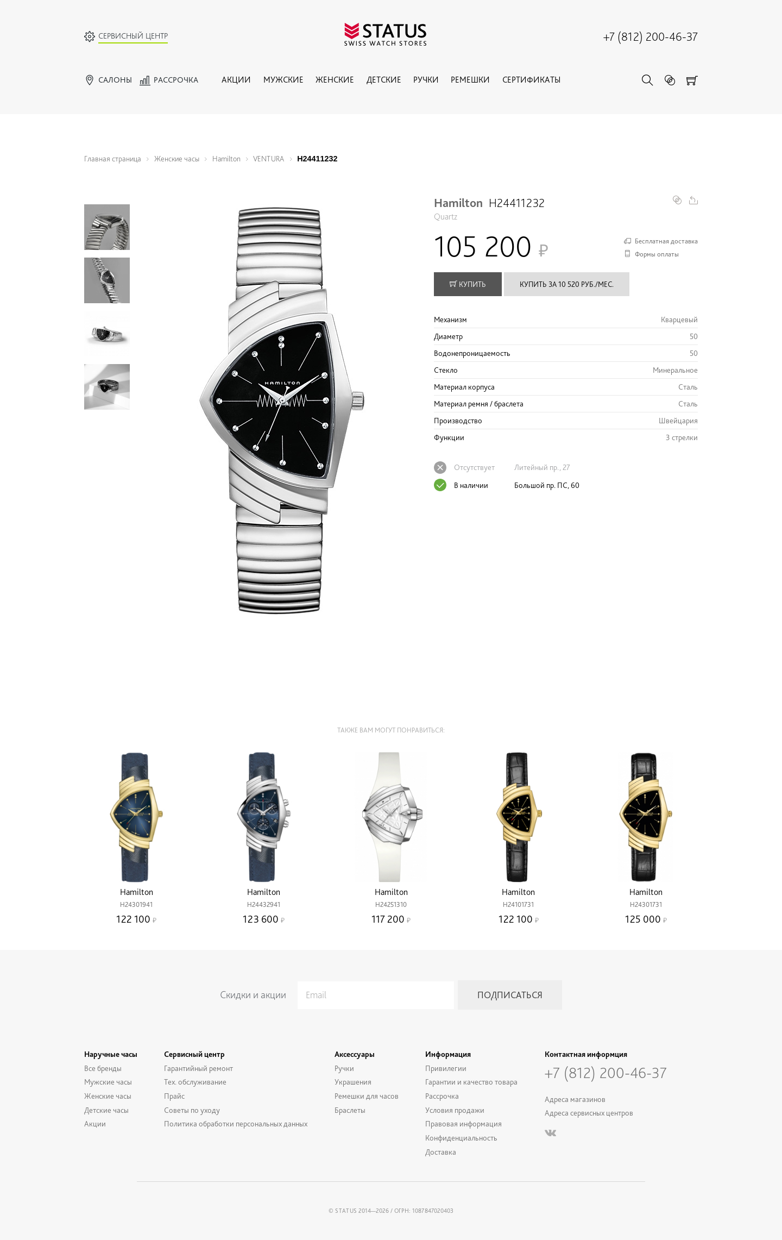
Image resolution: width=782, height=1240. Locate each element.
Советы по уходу (192, 1109)
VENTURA (268, 158)
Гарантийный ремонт (198, 1068)
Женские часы (176, 158)
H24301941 (136, 904)
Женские (335, 79)
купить (468, 284)
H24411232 (317, 158)
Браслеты (350, 1109)
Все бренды (103, 1068)
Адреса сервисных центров (589, 1112)
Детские (384, 79)
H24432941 (263, 904)
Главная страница (112, 158)
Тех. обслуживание (195, 1081)
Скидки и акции (253, 994)
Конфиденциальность (461, 1137)
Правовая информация (463, 1123)
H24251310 (391, 904)
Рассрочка (442, 1095)
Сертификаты (531, 79)
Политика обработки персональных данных (235, 1123)
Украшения (353, 1081)
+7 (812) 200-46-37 (650, 36)
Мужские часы (108, 1081)
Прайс (174, 1095)
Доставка (440, 1151)
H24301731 (646, 904)
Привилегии (445, 1068)
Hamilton (226, 158)
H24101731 (518, 904)
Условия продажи (454, 1109)
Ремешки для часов (367, 1095)
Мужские (283, 79)
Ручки (426, 79)
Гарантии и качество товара (471, 1081)
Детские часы (106, 1109)
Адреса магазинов (575, 1099)
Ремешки (470, 79)
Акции (236, 79)
